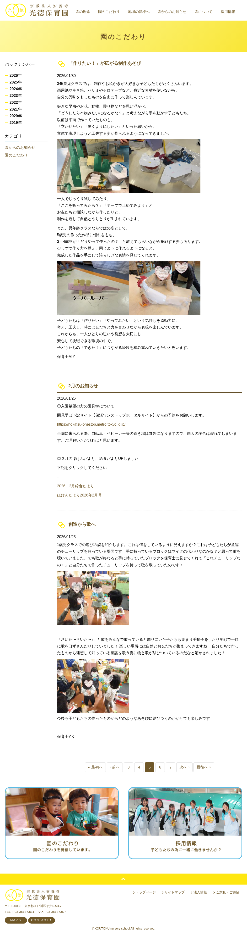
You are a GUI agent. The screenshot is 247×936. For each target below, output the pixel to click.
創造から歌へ (82, 524)
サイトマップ (173, 892)
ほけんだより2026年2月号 (79, 495)
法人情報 (199, 892)
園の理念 (83, 12)
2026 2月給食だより (75, 486)
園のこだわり (109, 12)
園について (204, 12)
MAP (15, 920)
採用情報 (228, 12)
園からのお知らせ (172, 12)
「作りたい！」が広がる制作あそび (104, 63)
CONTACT (41, 920)
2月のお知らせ (83, 385)
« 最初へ (95, 767)
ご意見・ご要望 (226, 892)
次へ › (184, 767)
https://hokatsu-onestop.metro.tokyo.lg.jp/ (91, 424)
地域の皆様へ (139, 12)
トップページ (144, 892)
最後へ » (204, 767)
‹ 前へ (115, 767)
